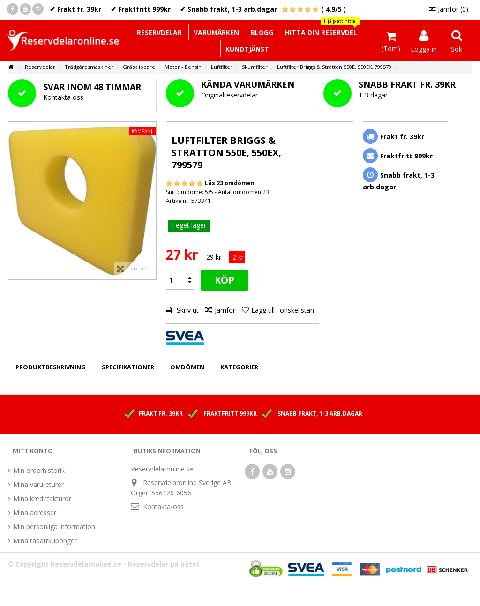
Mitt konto (33, 451)
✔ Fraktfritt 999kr (141, 9)
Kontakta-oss (163, 506)
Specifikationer (128, 367)
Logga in (424, 48)
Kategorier (239, 367)
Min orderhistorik (39, 470)
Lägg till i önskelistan (282, 310)
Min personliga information (54, 527)
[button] (321, 32)
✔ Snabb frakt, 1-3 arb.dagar (228, 9)
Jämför (225, 310)
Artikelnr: (178, 201)
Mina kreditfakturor (42, 498)
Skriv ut (187, 310)
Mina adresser (34, 513)
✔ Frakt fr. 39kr (75, 9)
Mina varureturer (38, 484)
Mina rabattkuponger (45, 541)
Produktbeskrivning (50, 367)
